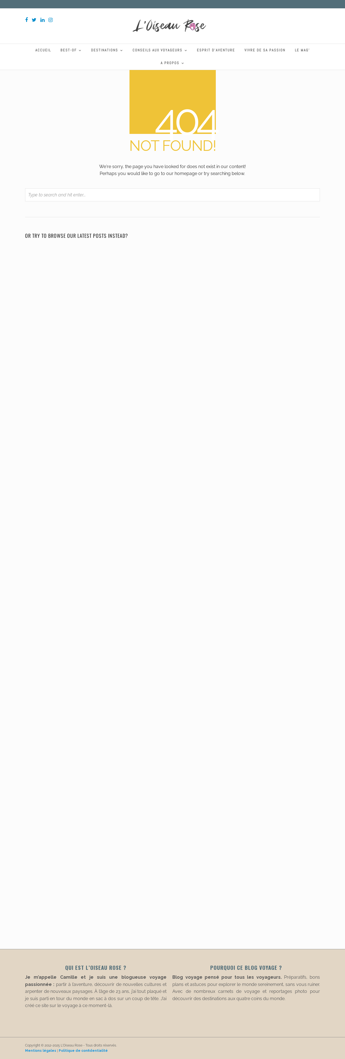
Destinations (104, 50)
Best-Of (68, 50)
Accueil (43, 50)
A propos (170, 63)
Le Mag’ (302, 50)
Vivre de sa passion (264, 50)
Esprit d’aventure (216, 50)
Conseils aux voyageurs (157, 50)
